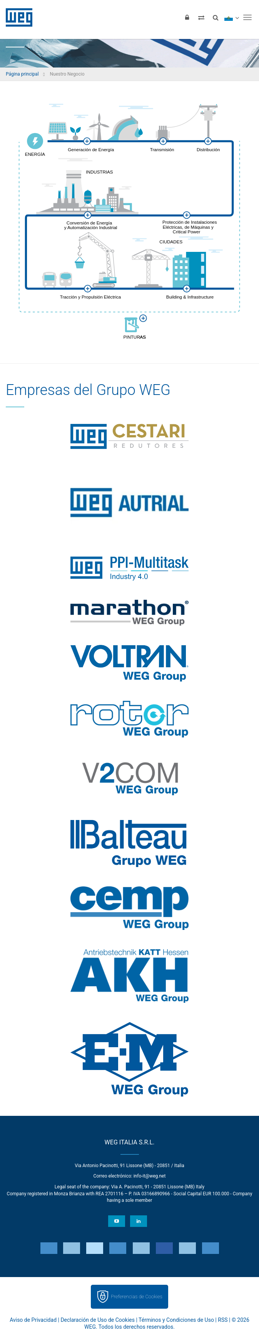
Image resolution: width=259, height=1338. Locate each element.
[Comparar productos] (201, 17)
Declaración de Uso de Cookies (97, 1320)
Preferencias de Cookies (136, 1296)
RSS (222, 1320)
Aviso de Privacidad (33, 1320)
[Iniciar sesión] (187, 17)
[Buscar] (215, 17)
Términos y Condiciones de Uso (176, 1320)
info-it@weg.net (150, 1176)
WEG (16, 17)
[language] (231, 17)
